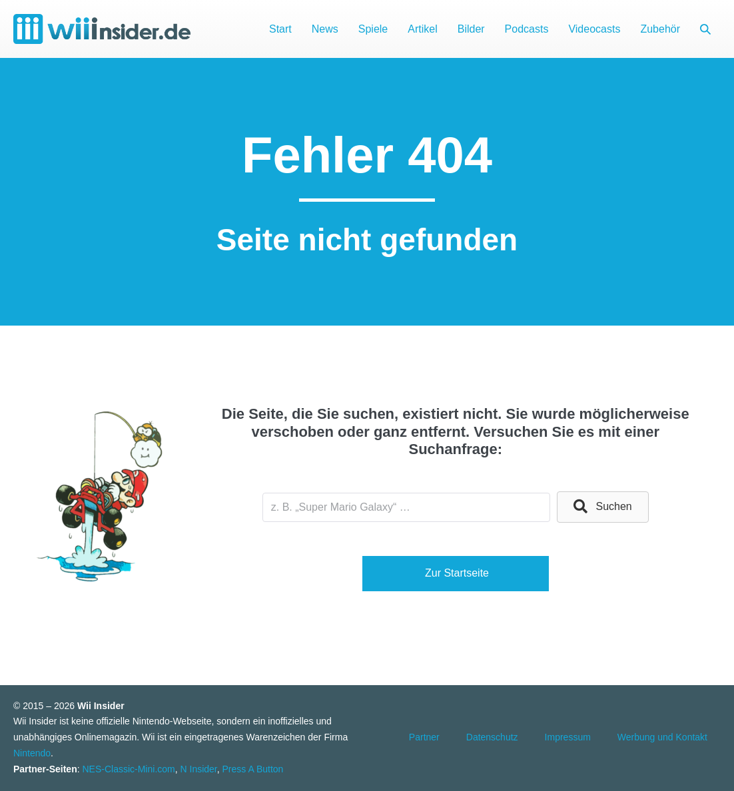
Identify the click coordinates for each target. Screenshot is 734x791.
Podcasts (527, 29)
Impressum (568, 737)
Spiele (373, 29)
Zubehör (660, 29)
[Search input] (406, 507)
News (325, 29)
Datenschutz (492, 737)
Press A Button (253, 769)
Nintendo (32, 753)
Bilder (471, 29)
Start (280, 29)
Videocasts (594, 29)
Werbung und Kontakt (662, 737)
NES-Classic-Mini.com (128, 769)
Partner (424, 737)
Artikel (422, 29)
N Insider (199, 769)
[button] (705, 29)
